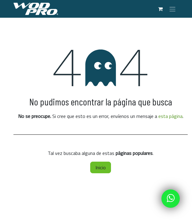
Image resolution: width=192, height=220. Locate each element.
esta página (170, 116)
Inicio (100, 167)
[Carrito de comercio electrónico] (160, 9)
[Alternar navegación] (172, 8)
